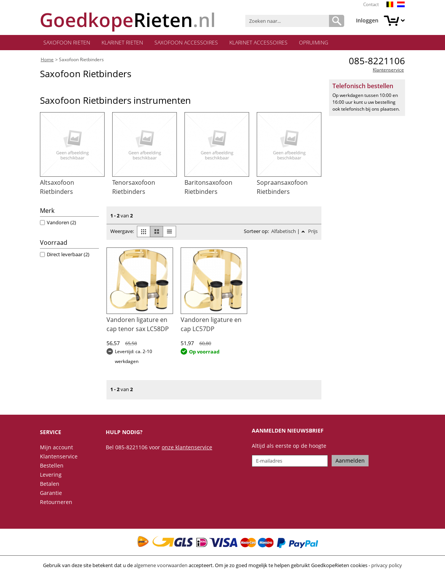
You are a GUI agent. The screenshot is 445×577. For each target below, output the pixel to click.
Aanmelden (350, 460)
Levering (51, 474)
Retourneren (56, 501)
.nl (128, 20)
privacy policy (386, 564)
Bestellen (52, 465)
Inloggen (367, 20)
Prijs (312, 231)
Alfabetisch (283, 231)
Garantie (51, 492)
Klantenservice (388, 70)
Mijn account (56, 446)
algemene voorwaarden (161, 564)
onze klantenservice (187, 446)
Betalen (49, 483)
